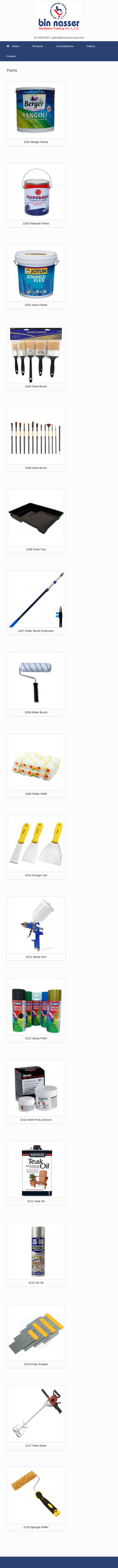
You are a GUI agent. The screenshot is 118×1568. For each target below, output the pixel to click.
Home (13, 46)
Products (37, 46)
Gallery (91, 46)
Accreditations (64, 46)
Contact (11, 56)
